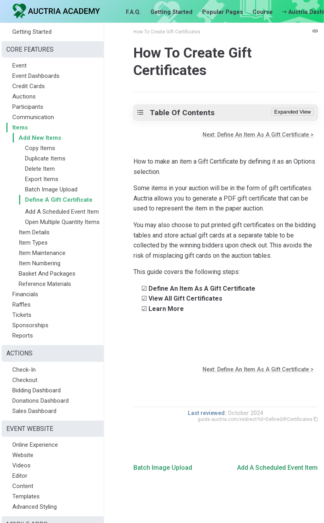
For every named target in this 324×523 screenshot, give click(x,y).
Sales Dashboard (34, 411)
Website (22, 455)
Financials (25, 294)
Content (22, 486)
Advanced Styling (34, 506)
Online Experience (35, 444)
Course (263, 12)
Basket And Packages (47, 273)
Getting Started (171, 12)
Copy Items (40, 148)
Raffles (21, 304)
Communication (33, 117)
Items (20, 127)
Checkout (24, 380)
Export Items (41, 179)
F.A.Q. (133, 12)
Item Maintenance (42, 253)
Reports (22, 335)
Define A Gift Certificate (59, 199)
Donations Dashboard (40, 400)
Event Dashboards (36, 75)
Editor (19, 475)
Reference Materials (45, 284)
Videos (21, 465)
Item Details (34, 232)
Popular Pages (222, 12)
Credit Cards (28, 86)
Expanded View (292, 112)
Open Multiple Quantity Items (62, 222)
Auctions (24, 96)
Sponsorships (30, 325)
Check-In (24, 369)
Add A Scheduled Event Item (62, 211)
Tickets (21, 314)
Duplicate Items (45, 158)
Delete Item (40, 168)
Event (19, 65)
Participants (27, 106)
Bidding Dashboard (36, 390)
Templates (26, 496)
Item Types (33, 242)
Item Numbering (39, 263)
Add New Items (40, 137)
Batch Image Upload (51, 189)
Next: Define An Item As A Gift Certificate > (258, 134)
